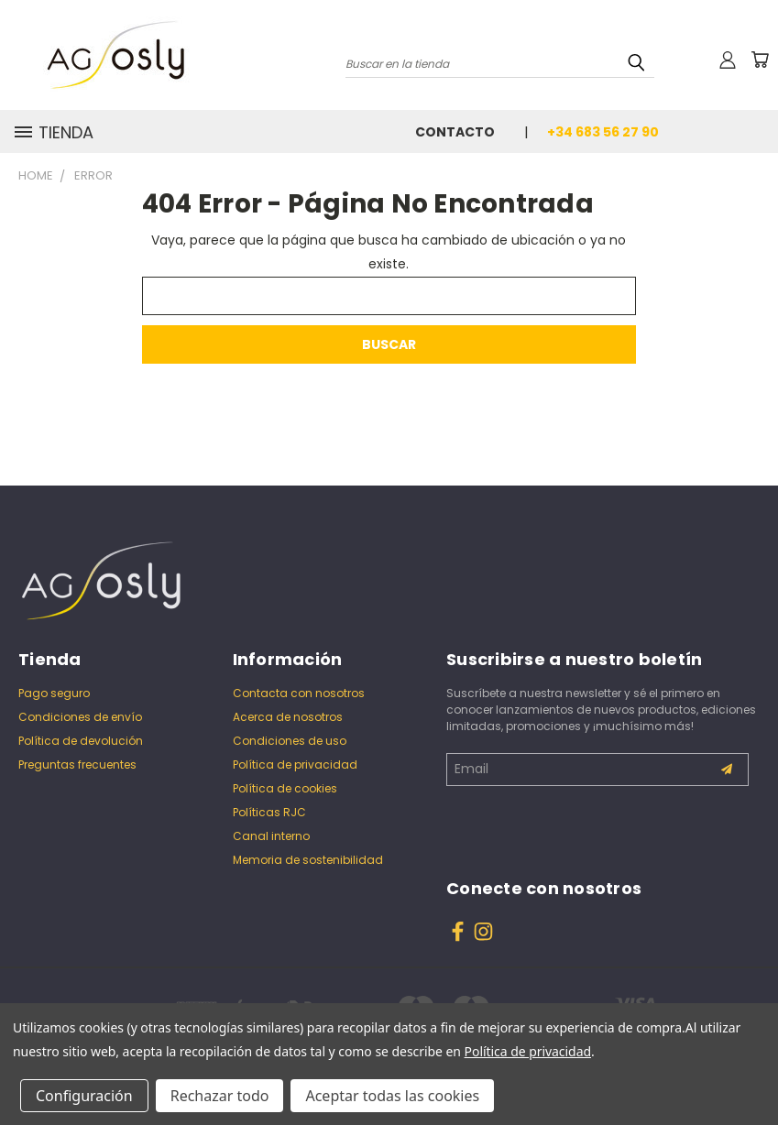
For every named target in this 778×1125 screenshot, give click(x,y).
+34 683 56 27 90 (603, 132)
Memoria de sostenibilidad (308, 860)
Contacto (455, 132)
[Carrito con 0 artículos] (760, 59)
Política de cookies (285, 788)
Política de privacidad (295, 764)
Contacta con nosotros (299, 693)
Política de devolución (80, 740)
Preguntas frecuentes (77, 764)
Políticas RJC (269, 812)
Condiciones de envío (80, 717)
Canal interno (271, 836)
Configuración (84, 1096)
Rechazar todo (219, 1096)
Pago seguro (54, 693)
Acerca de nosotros (288, 717)
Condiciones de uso (289, 740)
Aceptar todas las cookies (392, 1096)
